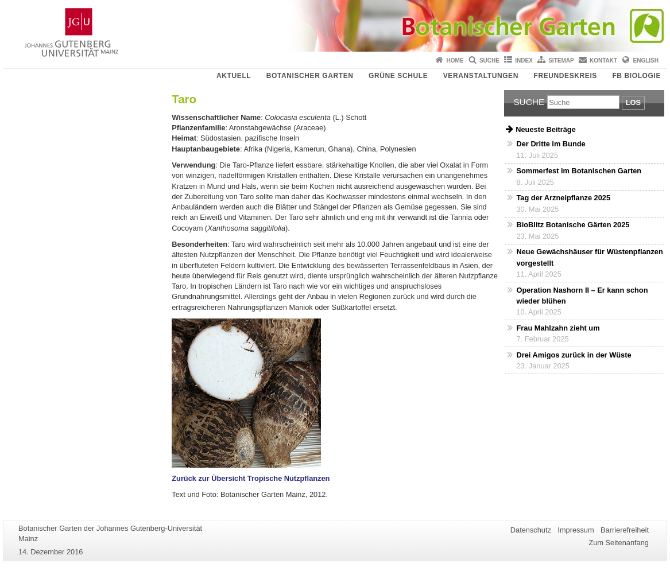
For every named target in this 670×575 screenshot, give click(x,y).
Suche (489, 60)
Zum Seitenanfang (618, 542)
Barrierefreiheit (625, 530)
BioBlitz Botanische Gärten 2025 (572, 224)
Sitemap (561, 60)
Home (455, 60)
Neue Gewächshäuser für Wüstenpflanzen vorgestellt (589, 257)
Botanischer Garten (310, 76)
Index (524, 60)
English (646, 60)
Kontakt (603, 60)
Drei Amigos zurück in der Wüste (573, 355)
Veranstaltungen (480, 76)
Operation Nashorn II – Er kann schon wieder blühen (582, 295)
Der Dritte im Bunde (550, 143)
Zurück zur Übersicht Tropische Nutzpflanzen (251, 478)
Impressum (575, 530)
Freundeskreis (565, 76)
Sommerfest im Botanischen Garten (578, 170)
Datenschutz (530, 530)
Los (633, 102)
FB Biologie (636, 76)
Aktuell (233, 76)
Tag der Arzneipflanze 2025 (563, 197)
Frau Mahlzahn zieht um (557, 328)
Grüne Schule (398, 76)
